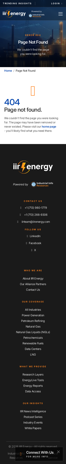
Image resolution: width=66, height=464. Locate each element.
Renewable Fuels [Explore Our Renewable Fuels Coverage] (33, 343)
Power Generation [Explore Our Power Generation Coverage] (33, 315)
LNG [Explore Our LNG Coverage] (33, 354)
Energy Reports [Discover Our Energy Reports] (33, 385)
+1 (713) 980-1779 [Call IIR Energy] (33, 207)
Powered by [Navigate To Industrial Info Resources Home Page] (33, 184)
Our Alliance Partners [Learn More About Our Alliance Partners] (33, 284)
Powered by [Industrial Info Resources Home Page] (36, 14)
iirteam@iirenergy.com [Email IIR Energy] (33, 221)
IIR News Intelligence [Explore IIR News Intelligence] (33, 411)
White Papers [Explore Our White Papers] (33, 428)
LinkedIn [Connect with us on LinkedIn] (33, 236)
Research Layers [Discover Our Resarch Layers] (33, 374)
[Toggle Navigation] (60, 13)
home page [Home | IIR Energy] (49, 126)
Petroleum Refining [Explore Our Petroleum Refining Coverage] (33, 321)
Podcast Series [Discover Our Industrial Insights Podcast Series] (33, 417)
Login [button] (57, 3)
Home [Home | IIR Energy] (8, 70)
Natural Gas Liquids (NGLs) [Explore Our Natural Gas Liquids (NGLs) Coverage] (33, 332)
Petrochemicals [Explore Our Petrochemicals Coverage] (33, 337)
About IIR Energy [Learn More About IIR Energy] (33, 278)
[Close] (58, 451)
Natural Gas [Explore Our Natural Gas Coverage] (33, 326)
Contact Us (33, 289)
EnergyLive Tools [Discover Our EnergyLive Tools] (33, 380)
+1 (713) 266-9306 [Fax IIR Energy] (32, 214)
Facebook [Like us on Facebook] (33, 243)
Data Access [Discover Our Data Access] (33, 391)
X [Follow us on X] (33, 250)
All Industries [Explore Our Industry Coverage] (33, 309)
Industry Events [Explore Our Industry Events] (33, 422)
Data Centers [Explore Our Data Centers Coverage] (33, 349)
